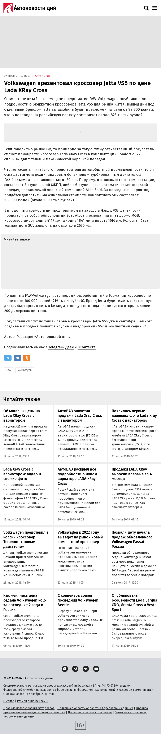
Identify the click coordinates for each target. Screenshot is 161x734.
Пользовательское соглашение (90, 712)
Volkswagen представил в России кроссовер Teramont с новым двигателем (26, 539)
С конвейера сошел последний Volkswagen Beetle (78, 600)
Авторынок (43, 76)
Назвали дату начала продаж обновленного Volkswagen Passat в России (132, 539)
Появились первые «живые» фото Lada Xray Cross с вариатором (134, 416)
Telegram (56, 347)
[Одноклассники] (26, 358)
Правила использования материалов (29, 708)
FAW (8, 370)
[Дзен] (65, 669)
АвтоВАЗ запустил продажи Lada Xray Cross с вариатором (80, 416)
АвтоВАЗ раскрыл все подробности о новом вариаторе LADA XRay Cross (77, 476)
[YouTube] (96, 669)
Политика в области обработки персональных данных (95, 708)
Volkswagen (25, 370)
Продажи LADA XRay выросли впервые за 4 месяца (132, 474)
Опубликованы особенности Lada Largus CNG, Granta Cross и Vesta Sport (134, 602)
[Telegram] (8, 358)
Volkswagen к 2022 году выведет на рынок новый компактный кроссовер (80, 537)
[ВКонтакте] (17, 358)
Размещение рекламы (32, 701)
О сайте (8, 701)
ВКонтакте (87, 347)
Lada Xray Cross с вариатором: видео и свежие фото (22, 474)
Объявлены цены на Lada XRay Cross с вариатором (21, 416)
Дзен (69, 347)
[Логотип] (29, 8)
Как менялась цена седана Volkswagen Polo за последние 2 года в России (24, 602)
